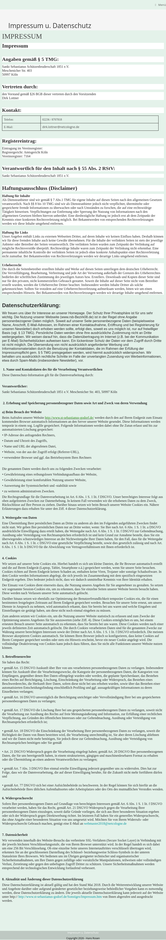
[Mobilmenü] (160, 5)
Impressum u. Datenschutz (83, 932)
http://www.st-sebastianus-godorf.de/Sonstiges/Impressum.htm (60, 896)
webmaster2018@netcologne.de (105, 823)
